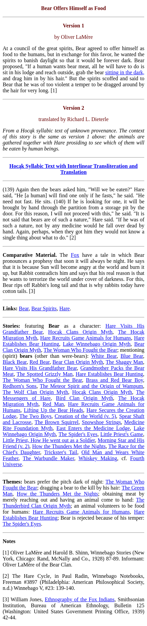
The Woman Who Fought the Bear (80, 350)
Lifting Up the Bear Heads (53, 410)
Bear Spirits (44, 308)
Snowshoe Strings (101, 422)
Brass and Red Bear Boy (114, 380)
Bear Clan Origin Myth (77, 362)
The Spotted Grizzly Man (44, 374)
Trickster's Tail (60, 452)
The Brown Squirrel (57, 422)
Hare (64, 308)
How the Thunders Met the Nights (68, 446)
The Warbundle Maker (48, 458)
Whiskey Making (97, 458)
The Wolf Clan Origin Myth (35, 392)
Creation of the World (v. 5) (85, 416)
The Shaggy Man (124, 362)
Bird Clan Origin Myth (84, 398)
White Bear (103, 356)
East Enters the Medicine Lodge (93, 428)
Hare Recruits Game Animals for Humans (85, 338)
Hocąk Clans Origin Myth (80, 332)
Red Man (53, 404)
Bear (24, 308)
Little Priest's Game (121, 434)
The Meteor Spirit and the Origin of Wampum (91, 386)
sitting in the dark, (124, 72)
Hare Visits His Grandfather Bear (40, 368)
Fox (75, 255)
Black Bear (15, 362)
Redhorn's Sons (20, 386)
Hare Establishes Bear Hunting (109, 374)
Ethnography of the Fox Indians (79, 599)
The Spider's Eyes (78, 434)
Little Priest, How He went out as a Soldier (49, 440)
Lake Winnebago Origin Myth (96, 344)
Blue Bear (131, 356)
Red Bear (39, 362)
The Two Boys (35, 416)
